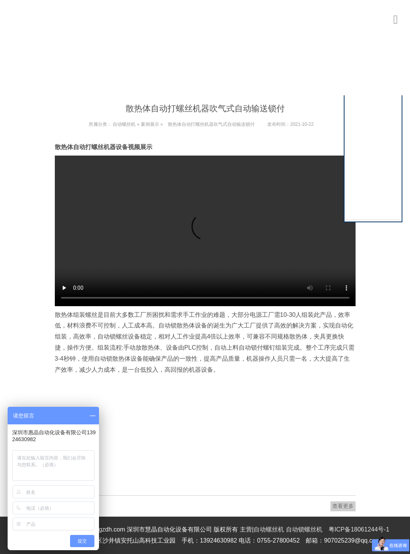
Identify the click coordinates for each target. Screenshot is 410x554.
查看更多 (343, 506)
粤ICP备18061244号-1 (359, 529)
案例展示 (150, 124)
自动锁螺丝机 (304, 529)
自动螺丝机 (124, 124)
